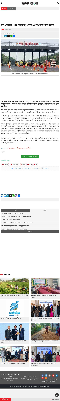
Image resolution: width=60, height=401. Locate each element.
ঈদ (35, 164)
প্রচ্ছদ (4, 9)
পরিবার (55, 379)
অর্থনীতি (11, 9)
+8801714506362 (31, 377)
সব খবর (30, 231)
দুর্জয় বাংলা (21, 386)
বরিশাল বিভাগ (14, 164)
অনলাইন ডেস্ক (7, 30)
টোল (30, 164)
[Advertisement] (30, 17)
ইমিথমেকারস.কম (45, 386)
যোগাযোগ (43, 381)
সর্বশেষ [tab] (15, 210)
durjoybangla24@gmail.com (32, 379)
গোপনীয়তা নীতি (51, 381)
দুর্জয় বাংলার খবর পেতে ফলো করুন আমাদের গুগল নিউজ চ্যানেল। (31, 168)
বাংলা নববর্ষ (5, 164)
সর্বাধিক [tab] (44, 210)
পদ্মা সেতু (32, 101)
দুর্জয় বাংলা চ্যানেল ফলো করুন (30, 157)
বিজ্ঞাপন (50, 379)
